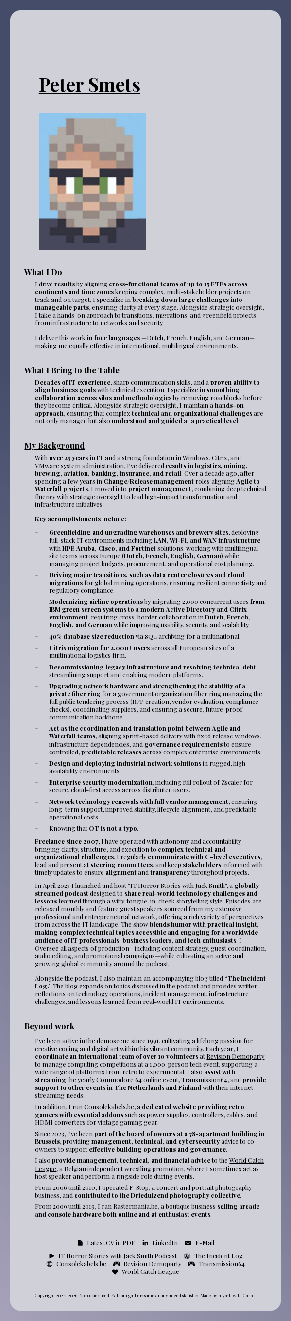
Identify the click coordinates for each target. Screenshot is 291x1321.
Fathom (119, 1295)
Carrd (249, 1295)
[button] (105, 1243)
